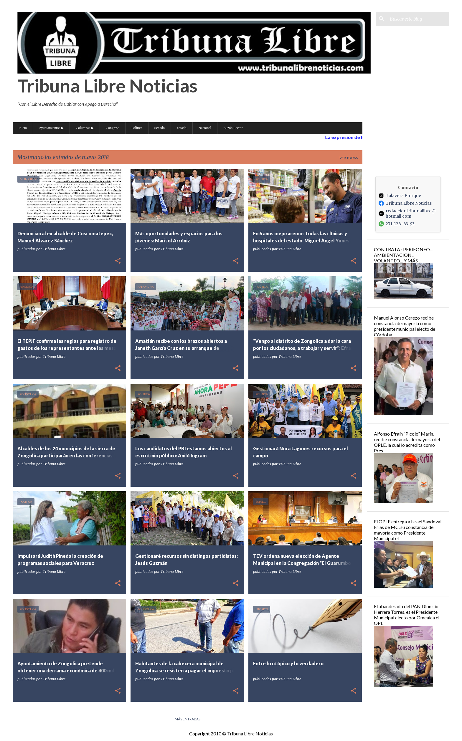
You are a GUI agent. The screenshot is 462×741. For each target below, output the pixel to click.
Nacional (205, 128)
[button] (117, 261)
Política (136, 128)
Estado (182, 128)
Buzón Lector (233, 128)
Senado (159, 128)
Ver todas (348, 158)
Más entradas (187, 719)
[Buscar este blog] (418, 19)
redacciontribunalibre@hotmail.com (407, 213)
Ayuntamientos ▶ (51, 128)
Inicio (23, 128)
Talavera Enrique (400, 195)
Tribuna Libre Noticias (107, 85)
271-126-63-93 (397, 223)
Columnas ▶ (85, 128)
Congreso (112, 128)
